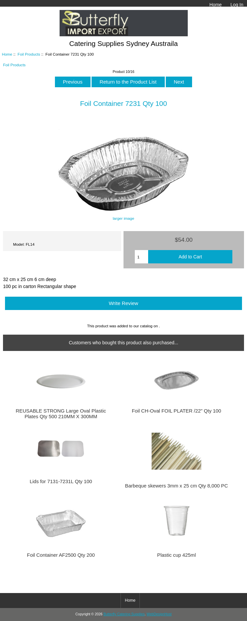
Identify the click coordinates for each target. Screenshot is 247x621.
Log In (236, 4)
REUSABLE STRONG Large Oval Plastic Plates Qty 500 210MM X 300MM (61, 413)
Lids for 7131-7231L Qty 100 (61, 481)
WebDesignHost (158, 614)
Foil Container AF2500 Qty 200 (61, 555)
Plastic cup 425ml (176, 555)
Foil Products (29, 54)
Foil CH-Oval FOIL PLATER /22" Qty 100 (176, 411)
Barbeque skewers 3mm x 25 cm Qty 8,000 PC (176, 485)
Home (215, 4)
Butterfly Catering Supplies (124, 614)
